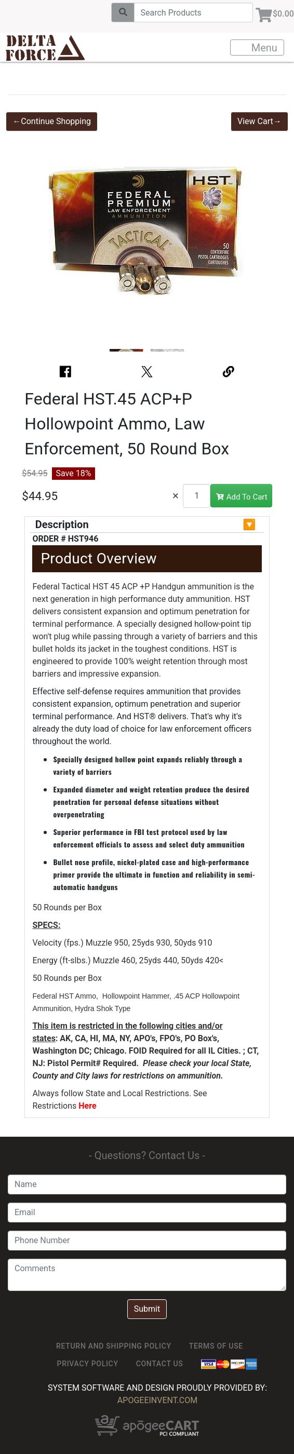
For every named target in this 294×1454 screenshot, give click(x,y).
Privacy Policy (87, 1363)
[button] (34, 237)
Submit (147, 1309)
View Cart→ (259, 121)
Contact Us (159, 1363)
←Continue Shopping (51, 121)
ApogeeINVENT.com (157, 1400)
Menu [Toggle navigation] (257, 48)
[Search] (193, 12)
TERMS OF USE (216, 1346)
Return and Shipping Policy (113, 1346)
